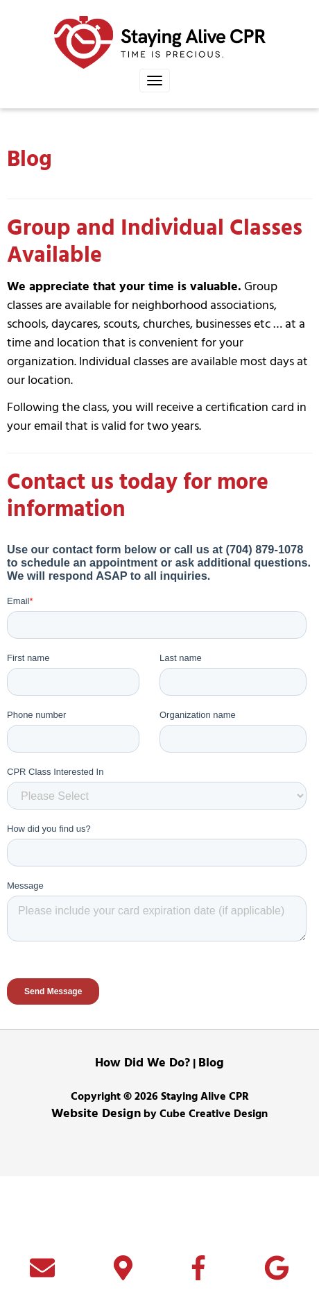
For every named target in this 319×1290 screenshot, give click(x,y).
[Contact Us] (42, 1274)
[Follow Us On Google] (276, 1274)
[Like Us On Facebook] (198, 1274)
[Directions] (123, 1274)
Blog (211, 1177)
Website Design (96, 1228)
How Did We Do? (142, 1177)
